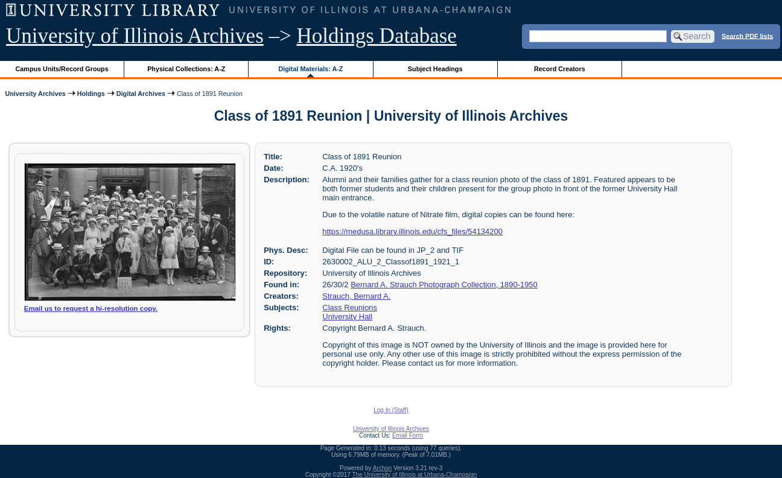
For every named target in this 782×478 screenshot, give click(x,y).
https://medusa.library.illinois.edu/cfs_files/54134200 (412, 231)
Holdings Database (377, 36)
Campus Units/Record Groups (62, 68)
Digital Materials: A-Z (310, 68)
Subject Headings (435, 68)
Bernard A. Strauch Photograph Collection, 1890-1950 (444, 284)
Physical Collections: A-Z (186, 68)
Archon (382, 468)
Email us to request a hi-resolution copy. (90, 308)
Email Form (407, 435)
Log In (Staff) (391, 410)
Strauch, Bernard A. (356, 296)
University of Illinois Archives (135, 36)
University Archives (35, 93)
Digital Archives (140, 93)
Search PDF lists (747, 35)
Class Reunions (349, 307)
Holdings (91, 93)
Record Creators (559, 68)
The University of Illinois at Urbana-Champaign (414, 474)
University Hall (347, 316)
